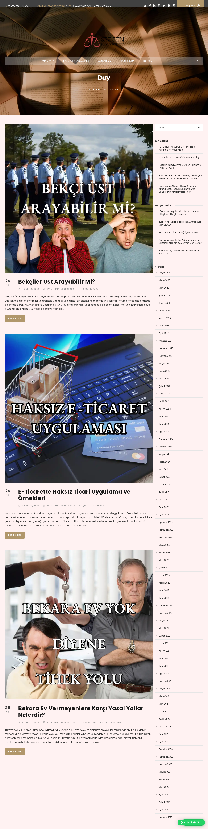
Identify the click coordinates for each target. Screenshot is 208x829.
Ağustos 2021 (165, 673)
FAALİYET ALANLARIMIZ (76, 60)
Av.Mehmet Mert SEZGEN (61, 289)
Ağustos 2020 (166, 749)
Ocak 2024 (164, 484)
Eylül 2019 (164, 794)
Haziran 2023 (165, 537)
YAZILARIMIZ (104, 60)
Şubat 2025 (165, 386)
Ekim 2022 (164, 590)
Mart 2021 (164, 703)
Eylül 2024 (164, 424)
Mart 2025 (164, 378)
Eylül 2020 (164, 741)
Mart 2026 (164, 287)
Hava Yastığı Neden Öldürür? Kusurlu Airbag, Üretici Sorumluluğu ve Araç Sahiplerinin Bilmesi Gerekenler (177, 188)
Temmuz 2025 (166, 348)
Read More (14, 318)
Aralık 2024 (164, 401)
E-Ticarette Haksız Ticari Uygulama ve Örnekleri (74, 495)
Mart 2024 (164, 469)
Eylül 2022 (164, 597)
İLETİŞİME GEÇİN (190, 5)
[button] (191, 822)
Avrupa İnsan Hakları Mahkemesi (103, 722)
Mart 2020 (164, 787)
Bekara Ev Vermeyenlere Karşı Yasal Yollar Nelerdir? (81, 711)
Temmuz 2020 (166, 756)
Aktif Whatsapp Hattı (51, 5)
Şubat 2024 (165, 476)
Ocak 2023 (164, 575)
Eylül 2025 (164, 333)
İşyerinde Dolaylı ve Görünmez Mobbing (179, 157)
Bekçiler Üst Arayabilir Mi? (56, 281)
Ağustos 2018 (165, 817)
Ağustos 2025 (166, 340)
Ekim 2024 (164, 416)
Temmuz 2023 (166, 529)
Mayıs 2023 (164, 545)
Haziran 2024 (165, 446)
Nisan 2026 (164, 280)
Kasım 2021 (164, 650)
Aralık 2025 (164, 310)
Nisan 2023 (164, 552)
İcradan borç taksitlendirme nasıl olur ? (179, 250)
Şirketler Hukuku (93, 506)
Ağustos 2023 (166, 522)
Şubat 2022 (164, 635)
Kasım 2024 (165, 408)
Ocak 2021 (164, 711)
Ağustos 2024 (166, 431)
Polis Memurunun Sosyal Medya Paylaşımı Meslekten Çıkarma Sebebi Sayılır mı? (180, 177)
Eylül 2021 (163, 666)
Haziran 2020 (165, 764)
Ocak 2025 (164, 393)
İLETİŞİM (147, 60)
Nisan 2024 (164, 461)
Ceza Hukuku (91, 289)
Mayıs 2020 (164, 771)
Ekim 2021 (164, 658)
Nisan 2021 (164, 696)
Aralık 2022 (164, 582)
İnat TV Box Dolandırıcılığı (172, 221)
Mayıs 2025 (164, 363)
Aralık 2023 (164, 492)
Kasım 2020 (165, 726)
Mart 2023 (164, 560)
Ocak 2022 (164, 643)
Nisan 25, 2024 (30, 289)
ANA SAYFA (47, 60)
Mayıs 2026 (164, 272)
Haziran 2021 (165, 681)
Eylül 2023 (164, 514)
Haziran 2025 (165, 355)
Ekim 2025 (164, 325)
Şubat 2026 (165, 295)
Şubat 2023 (164, 567)
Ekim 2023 (164, 507)
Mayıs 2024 (164, 454)
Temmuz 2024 (166, 439)
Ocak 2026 (164, 302)
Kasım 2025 (165, 318)
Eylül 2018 (164, 809)
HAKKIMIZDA (127, 60)
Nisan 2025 (164, 371)
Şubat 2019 (164, 802)
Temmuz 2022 (166, 605)
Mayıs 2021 (164, 688)
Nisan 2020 (164, 779)
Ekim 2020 (164, 734)
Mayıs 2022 (164, 620)
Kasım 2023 (165, 499)
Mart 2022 (164, 628)
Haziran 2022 (165, 613)
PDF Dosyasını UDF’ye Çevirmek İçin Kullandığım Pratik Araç (177, 148)
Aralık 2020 (164, 718)
